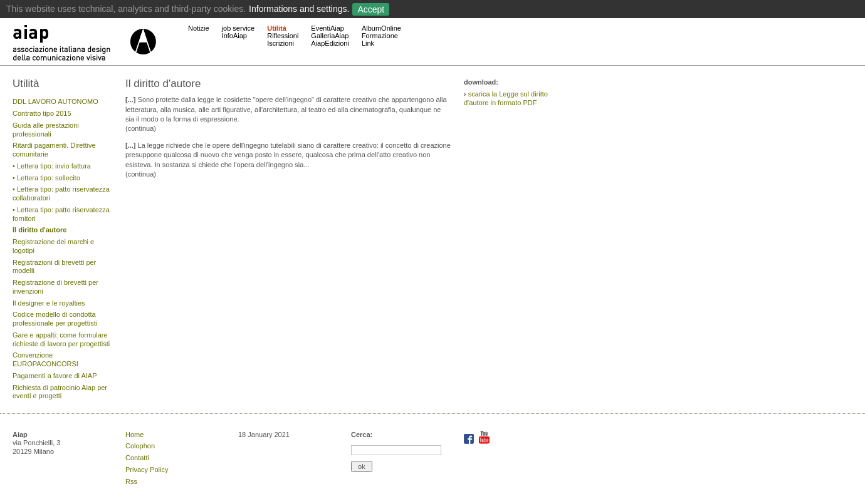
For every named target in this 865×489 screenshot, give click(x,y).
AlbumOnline (381, 28)
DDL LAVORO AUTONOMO (55, 101)
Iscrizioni (280, 43)
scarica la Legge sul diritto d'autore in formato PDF (506, 98)
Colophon (140, 446)
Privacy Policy (146, 469)
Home (134, 434)
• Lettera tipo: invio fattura (52, 166)
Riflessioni (282, 35)
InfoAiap (234, 35)
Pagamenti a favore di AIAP (55, 375)
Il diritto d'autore (39, 230)
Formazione (380, 35)
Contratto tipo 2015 (42, 113)
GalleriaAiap (330, 35)
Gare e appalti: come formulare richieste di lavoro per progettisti (61, 339)
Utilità (276, 28)
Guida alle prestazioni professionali (46, 129)
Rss (131, 481)
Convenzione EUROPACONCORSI (45, 359)
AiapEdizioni (330, 43)
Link (368, 43)
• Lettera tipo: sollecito (46, 178)
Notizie (198, 28)
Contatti (137, 457)
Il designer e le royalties (49, 303)
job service (238, 28)
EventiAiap (327, 28)
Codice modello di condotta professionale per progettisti (55, 319)
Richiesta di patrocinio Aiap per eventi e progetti (60, 392)
